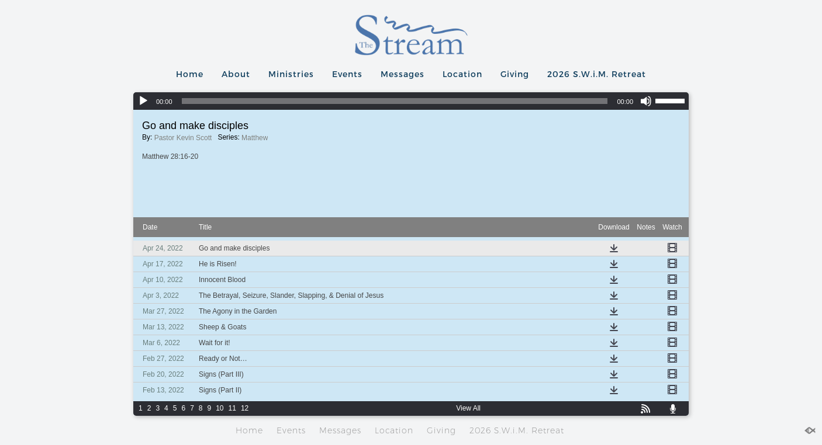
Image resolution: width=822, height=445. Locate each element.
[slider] (395, 101)
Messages (402, 74)
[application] (411, 101)
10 (219, 408)
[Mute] (646, 101)
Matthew (254, 138)
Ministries (291, 74)
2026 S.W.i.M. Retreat (596, 74)
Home (189, 74)
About (236, 74)
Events (347, 74)
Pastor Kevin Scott (183, 138)
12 (244, 408)
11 (232, 408)
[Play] (143, 101)
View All (468, 408)
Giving (514, 74)
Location (462, 74)
